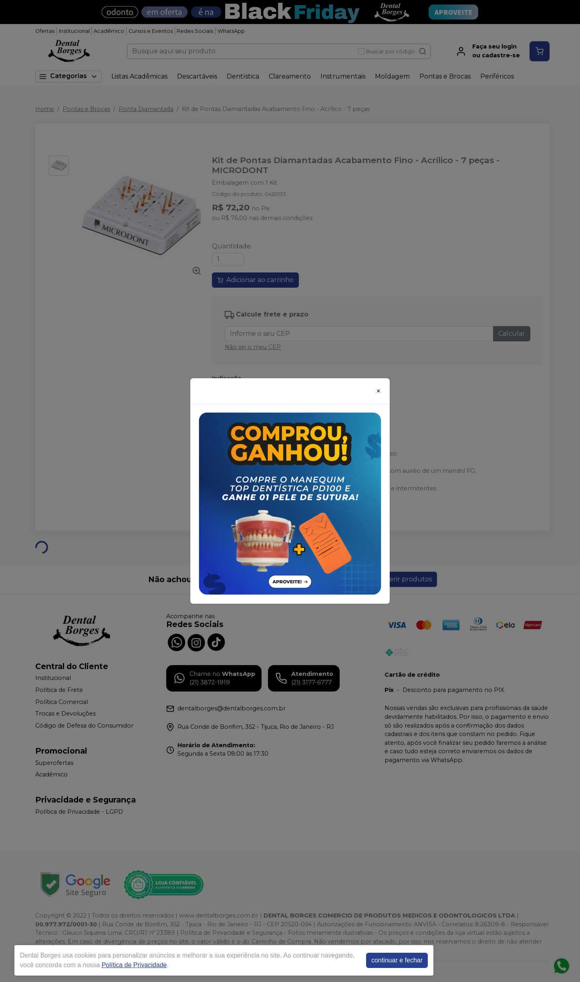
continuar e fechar (397, 960)
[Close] (378, 391)
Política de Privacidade (134, 965)
